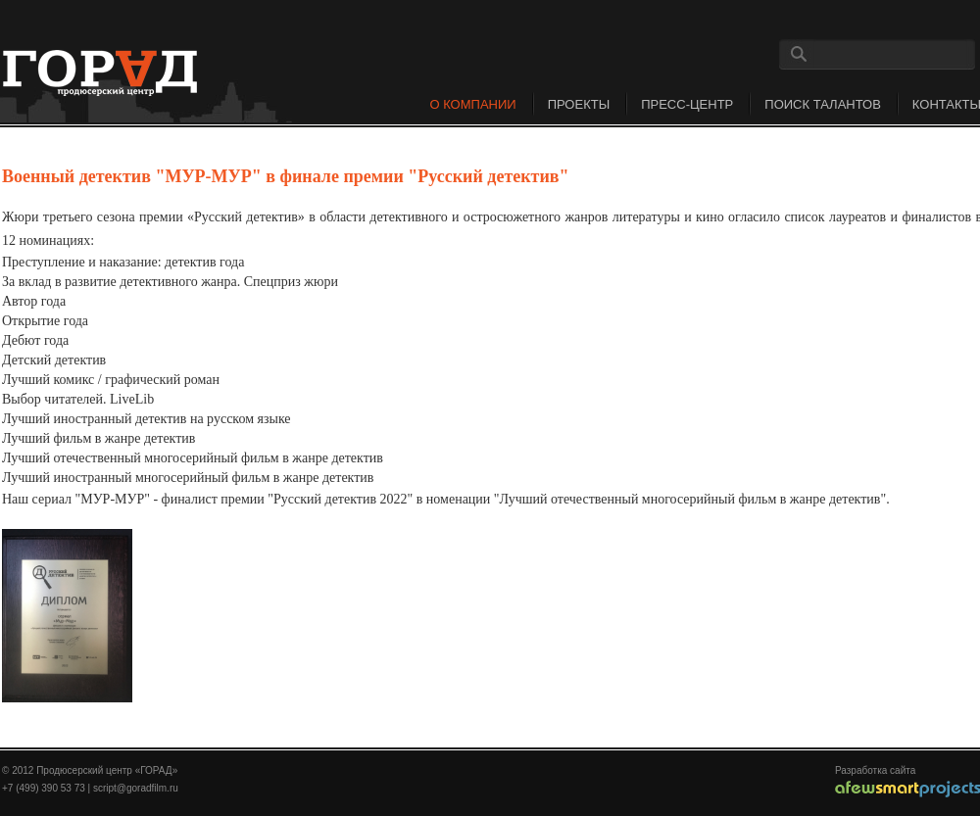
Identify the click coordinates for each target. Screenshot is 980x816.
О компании (472, 104)
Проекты (579, 104)
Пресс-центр (687, 104)
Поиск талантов (822, 104)
